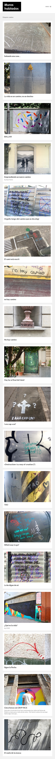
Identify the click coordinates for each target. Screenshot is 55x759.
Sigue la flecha (10, 667)
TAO (6, 505)
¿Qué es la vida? (11, 625)
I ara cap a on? (10, 424)
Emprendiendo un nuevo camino (17, 177)
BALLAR (8, 137)
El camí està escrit (11, 259)
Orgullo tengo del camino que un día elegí (21, 219)
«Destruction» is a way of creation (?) (19, 464)
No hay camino (10, 340)
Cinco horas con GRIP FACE (15, 708)
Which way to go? (11, 545)
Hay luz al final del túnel (14, 380)
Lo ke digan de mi (11, 585)
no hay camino (10, 299)
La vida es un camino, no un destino (18, 96)
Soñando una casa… (12, 56)
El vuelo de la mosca (12, 753)
